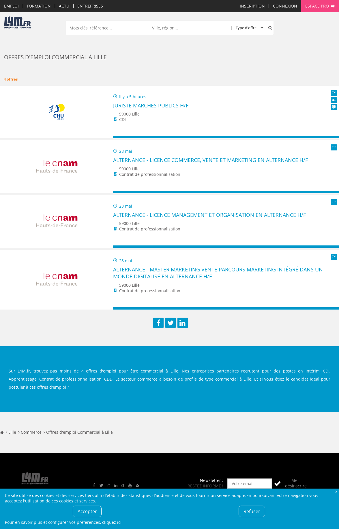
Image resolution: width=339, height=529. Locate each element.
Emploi (11, 6)
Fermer (336, 491)
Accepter (87, 511)
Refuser (252, 511)
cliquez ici (111, 522)
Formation (39, 6)
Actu (64, 6)
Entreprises (90, 6)
